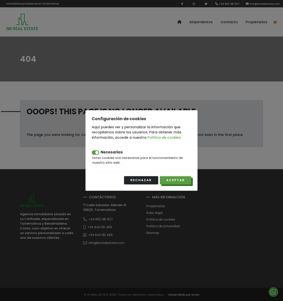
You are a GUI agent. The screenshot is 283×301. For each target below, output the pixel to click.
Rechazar (141, 180)
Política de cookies (164, 137)
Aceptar (175, 180)
